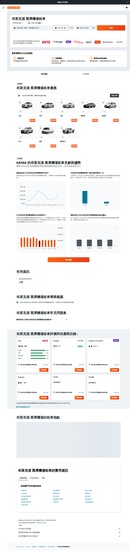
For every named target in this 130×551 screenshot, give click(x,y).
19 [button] (47, 62)
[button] (127, 2)
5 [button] (46, 52)
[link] (68, 259)
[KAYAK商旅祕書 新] (3, 41)
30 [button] (32, 72)
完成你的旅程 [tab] (34, 478)
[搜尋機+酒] (3, 27)
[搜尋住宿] (3, 18)
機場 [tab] (43, 478)
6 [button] (51, 52)
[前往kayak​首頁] (13, 7)
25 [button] (42, 67)
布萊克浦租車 (51, 546)
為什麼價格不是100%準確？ (69, 536)
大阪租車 (56, 502)
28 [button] (57, 67)
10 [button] (37, 57)
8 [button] (61, 52)
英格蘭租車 (42, 546)
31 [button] (37, 72)
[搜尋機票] (3, 14)
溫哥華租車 (88, 499)
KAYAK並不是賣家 (69, 529)
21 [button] (56, 62)
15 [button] (61, 57)
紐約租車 (88, 496)
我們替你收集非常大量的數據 (69, 532)
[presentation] (77, 334)
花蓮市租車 (24, 505)
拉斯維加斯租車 (26, 502)
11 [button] (42, 57)
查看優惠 (32, 120)
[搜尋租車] (3, 22)
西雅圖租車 (24, 499)
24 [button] (37, 67)
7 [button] (56, 52)
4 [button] (92, 47)
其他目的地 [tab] (23, 478)
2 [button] (32, 52)
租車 (28, 546)
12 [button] (47, 57)
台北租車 (24, 493)
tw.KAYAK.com (20, 546)
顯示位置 (45, 365)
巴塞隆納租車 (89, 502)
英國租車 (34, 546)
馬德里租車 (56, 493)
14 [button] (56, 57)
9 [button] (32, 57)
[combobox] (17, 23)
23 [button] (32, 67)
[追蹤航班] (3, 37)
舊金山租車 (88, 490)
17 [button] (37, 62)
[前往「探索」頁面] (3, 33)
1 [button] (61, 47)
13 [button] (52, 57)
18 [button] (42, 62)
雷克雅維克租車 (26, 496)
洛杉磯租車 (56, 490)
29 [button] (61, 67)
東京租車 (56, 496)
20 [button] (52, 62)
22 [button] (61, 62)
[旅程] (3, 47)
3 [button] (37, 52)
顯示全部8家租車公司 (23, 407)
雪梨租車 (88, 493)
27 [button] (52, 67)
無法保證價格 (43, 522)
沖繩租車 (24, 490)
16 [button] (32, 62)
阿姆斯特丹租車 (58, 499)
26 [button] (47, 67)
